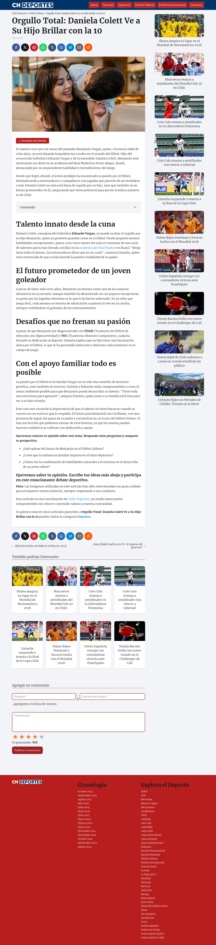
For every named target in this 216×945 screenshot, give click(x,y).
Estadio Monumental (153, 850)
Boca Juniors (148, 807)
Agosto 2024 (85, 846)
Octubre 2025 (85, 791)
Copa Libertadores (151, 834)
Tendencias (147, 917)
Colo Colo (146, 823)
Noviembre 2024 (87, 834)
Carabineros (147, 811)
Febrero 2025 (85, 823)
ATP (143, 795)
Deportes (124, 5)
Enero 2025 (84, 827)
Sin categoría (148, 913)
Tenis (144, 921)
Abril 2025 (83, 815)
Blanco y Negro (149, 803)
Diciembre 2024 (87, 830)
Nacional (146, 882)
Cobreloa (146, 819)
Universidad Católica (153, 933)
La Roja (145, 870)
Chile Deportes (78, 499)
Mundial (146, 878)
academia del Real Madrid (97, 248)
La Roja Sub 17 (149, 874)
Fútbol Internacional (172, 5)
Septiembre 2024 (87, 842)
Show (144, 909)
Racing (145, 894)
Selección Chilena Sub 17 (154, 906)
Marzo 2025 (84, 819)
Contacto (196, 5)
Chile (144, 815)
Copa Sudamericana (152, 842)
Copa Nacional (149, 838)
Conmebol (146, 827)
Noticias (108, 5)
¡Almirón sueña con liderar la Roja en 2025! (41, 545)
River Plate (147, 902)
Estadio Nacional (150, 854)
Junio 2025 (84, 807)
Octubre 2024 (85, 838)
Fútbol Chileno (144, 5)
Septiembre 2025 (87, 795)
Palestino (146, 890)
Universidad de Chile (153, 937)
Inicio (94, 5)
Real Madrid (148, 898)
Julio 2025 (83, 803)
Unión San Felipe (150, 929)
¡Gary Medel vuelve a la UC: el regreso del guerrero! (117, 546)
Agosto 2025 (84, 799)
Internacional (148, 866)
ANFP (144, 791)
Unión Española (150, 925)
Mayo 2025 (84, 811)
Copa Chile (147, 830)
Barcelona (146, 799)
